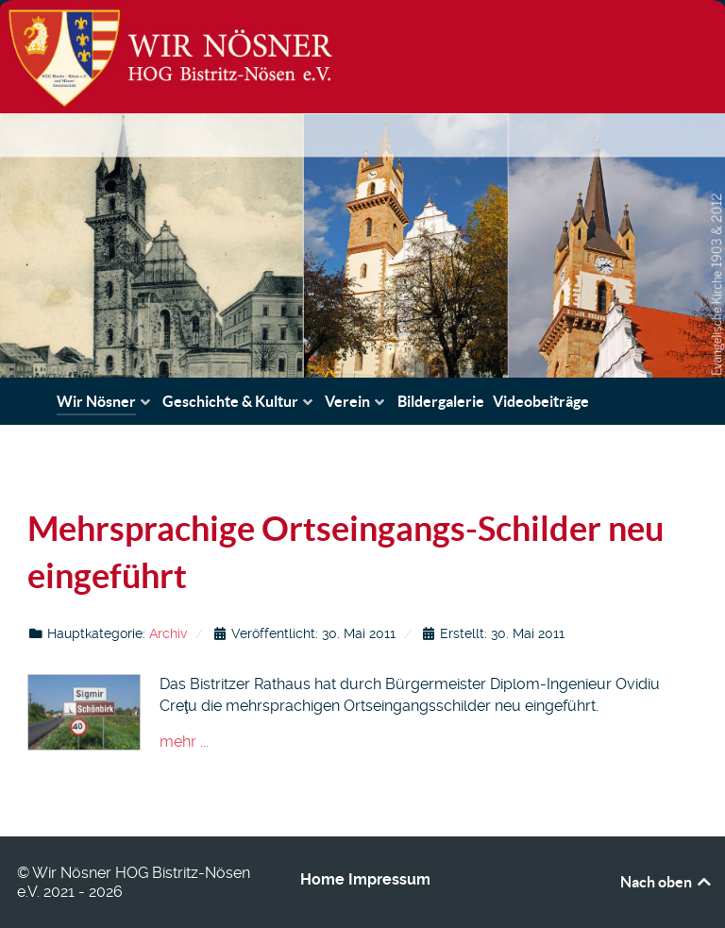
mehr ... (184, 742)
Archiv (168, 633)
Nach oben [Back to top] (667, 881)
